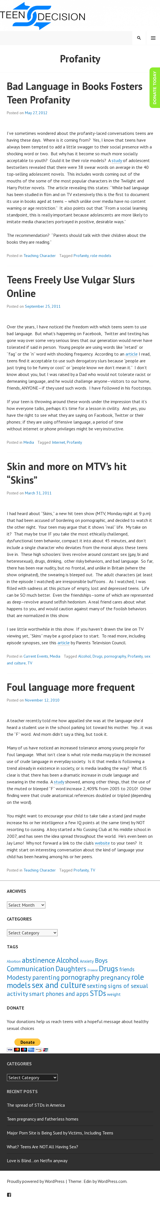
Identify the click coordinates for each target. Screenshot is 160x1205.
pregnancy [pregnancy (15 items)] (115, 977)
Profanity (81, 255)
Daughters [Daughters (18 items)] (71, 968)
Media (29, 442)
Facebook (9, 1194)
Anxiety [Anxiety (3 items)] (87, 961)
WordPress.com (112, 1181)
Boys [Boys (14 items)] (101, 960)
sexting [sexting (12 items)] (97, 985)
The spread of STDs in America (36, 1105)
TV (29, 663)
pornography (115, 656)
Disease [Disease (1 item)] (93, 970)
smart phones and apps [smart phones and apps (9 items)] (59, 994)
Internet (58, 442)
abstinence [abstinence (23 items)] (38, 960)
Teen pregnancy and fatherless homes (42, 1119)
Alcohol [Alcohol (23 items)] (67, 960)
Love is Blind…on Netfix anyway (37, 1160)
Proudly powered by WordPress (36, 1181)
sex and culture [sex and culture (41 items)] (59, 984)
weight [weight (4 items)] (114, 994)
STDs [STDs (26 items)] (98, 993)
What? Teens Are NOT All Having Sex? (42, 1146)
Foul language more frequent (71, 687)
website (102, 843)
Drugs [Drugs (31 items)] (108, 968)
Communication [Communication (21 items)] (30, 968)
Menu (153, 38)
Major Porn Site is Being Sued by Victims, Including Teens (60, 1133)
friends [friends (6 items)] (127, 969)
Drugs (98, 656)
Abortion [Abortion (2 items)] (14, 961)
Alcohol (84, 656)
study (117, 160)
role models (100, 255)
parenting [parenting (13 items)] (46, 977)
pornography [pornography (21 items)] (80, 977)
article (131, 354)
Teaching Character (40, 255)
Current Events (36, 656)
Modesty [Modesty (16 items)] (19, 977)
